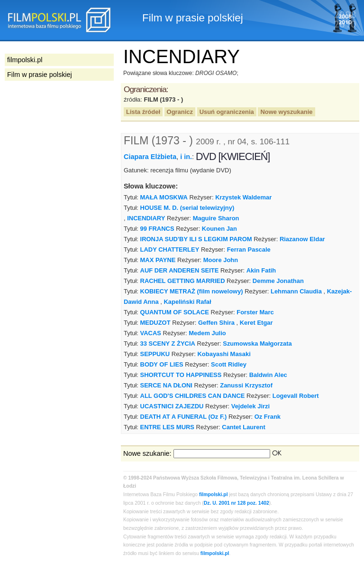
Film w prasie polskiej (39, 74)
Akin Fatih (261, 270)
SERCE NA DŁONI (166, 385)
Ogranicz (180, 111)
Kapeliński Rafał (187, 301)
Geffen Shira (216, 322)
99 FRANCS (157, 228)
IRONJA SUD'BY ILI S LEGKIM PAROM (196, 239)
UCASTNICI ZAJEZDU (172, 406)
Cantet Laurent (243, 427)
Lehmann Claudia (296, 291)
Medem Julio (207, 333)
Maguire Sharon (216, 218)
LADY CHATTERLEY (170, 249)
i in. (186, 156)
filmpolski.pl (213, 494)
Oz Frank (268, 416)
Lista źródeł (143, 111)
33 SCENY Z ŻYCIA (167, 343)
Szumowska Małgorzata (257, 343)
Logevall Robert (296, 395)
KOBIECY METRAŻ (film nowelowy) (191, 291)
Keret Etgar (256, 322)
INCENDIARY (146, 218)
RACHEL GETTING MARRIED (182, 280)
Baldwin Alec (268, 374)
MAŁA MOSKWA (164, 197)
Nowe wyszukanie (286, 111)
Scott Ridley (228, 364)
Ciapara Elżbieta (150, 156)
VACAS (150, 333)
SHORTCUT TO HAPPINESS (181, 374)
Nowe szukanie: (147, 453)
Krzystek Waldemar (243, 197)
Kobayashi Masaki (224, 354)
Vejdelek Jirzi (250, 406)
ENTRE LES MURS (167, 427)
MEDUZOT (155, 322)
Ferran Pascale (249, 249)
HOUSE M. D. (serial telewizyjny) (187, 207)
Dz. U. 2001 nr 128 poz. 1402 (236, 503)
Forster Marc (255, 312)
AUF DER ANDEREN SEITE (179, 270)
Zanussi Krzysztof (246, 385)
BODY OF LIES (161, 364)
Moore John (220, 260)
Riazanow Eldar (302, 239)
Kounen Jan (219, 228)
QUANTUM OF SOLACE (174, 312)
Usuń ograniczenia (227, 111)
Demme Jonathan (278, 280)
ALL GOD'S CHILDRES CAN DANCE (192, 395)
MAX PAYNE (158, 260)
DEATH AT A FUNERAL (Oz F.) (183, 416)
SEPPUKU (155, 354)
